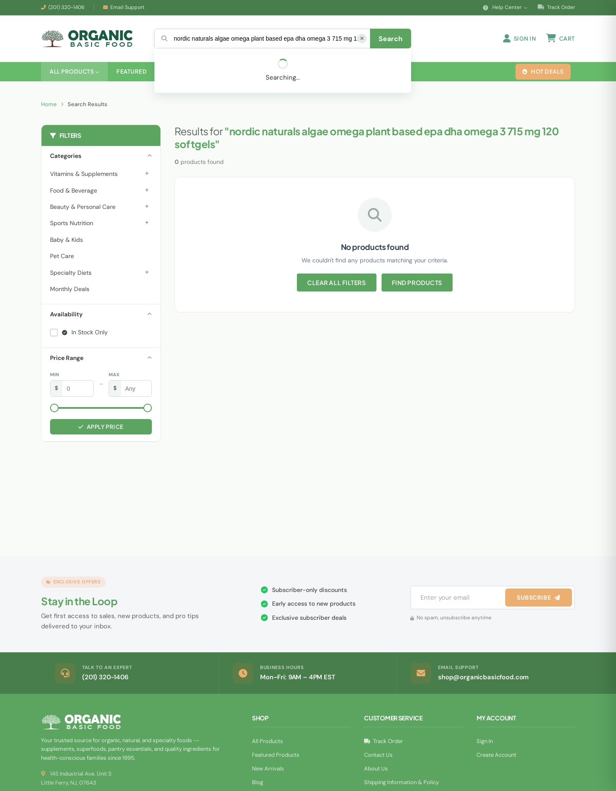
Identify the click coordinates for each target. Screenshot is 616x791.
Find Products (417, 283)
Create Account (496, 755)
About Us (376, 769)
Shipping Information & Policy (401, 783)
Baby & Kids (66, 240)
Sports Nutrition (71, 224)
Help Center (505, 7)
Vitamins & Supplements (84, 174)
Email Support (127, 7)
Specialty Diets (71, 273)
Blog (257, 783)
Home (48, 105)
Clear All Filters (336, 283)
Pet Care (62, 257)
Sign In (485, 742)
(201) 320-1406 (66, 7)
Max (114, 375)
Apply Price (100, 427)
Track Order (556, 7)
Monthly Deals (69, 290)
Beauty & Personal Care (83, 207)
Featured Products (275, 755)
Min (54, 375)
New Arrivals (268, 769)
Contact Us (378, 755)
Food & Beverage (73, 191)
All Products (267, 742)
